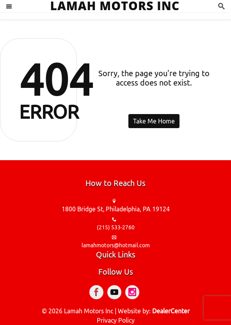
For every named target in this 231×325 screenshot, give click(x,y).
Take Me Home (154, 121)
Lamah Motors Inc (88, 310)
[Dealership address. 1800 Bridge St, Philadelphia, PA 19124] (116, 209)
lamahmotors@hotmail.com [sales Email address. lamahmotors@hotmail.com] (116, 245)
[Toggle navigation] (9, 6)
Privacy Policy (116, 320)
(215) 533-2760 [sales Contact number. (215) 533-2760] (116, 227)
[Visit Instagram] (133, 293)
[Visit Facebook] (98, 293)
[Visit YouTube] (116, 293)
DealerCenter (171, 310)
